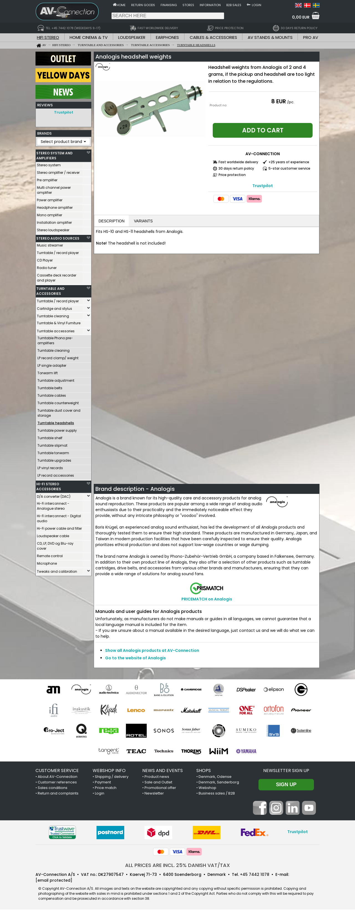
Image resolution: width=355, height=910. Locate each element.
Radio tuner (47, 266)
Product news (156, 777)
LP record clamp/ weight (57, 356)
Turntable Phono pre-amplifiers (55, 339)
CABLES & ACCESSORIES (213, 37)
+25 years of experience (288, 162)
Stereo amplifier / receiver (58, 171)
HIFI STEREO (48, 37)
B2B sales (233, 5)
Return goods (143, 5)
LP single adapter (51, 364)
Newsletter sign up (286, 771)
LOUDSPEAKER (131, 37)
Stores (188, 5)
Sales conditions (52, 788)
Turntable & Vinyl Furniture (58, 321)
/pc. (290, 102)
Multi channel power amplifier (54, 188)
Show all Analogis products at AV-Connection (152, 651)
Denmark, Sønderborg (219, 782)
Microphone (47, 562)
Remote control (50, 554)
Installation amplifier (54, 221)
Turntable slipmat (52, 444)
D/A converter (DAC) (53, 495)
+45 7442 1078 (254, 875)
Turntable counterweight (58, 401)
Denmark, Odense (215, 777)
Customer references (57, 782)
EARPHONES (167, 37)
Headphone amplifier (55, 206)
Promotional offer (160, 788)
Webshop (207, 788)
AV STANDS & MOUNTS (270, 37)
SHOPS (203, 771)
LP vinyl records (50, 466)
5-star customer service (289, 168)
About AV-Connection (57, 777)
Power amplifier (49, 198)
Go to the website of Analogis (135, 658)
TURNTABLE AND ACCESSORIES (50, 290)
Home (121, 5)
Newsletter (154, 793)
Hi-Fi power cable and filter (59, 527)
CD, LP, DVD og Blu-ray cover (55, 544)
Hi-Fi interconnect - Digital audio (59, 517)
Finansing (169, 5)
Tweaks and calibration (57, 570)
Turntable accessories (56, 329)
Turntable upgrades (54, 459)
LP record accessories (55, 474)
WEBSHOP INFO (109, 771)
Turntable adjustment (55, 379)
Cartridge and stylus (54, 307)
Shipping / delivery (111, 777)
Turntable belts (49, 386)
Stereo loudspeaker (53, 228)
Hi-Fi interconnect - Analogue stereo (53, 504)
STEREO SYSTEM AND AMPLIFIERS (54, 154)
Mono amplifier (49, 213)
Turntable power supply (57, 429)
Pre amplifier (47, 178)
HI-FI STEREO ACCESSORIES (48, 485)
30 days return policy (236, 168)
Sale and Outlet (158, 782)
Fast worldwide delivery (238, 162)
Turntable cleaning (53, 314)
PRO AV (310, 37)
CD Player (45, 259)
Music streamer (50, 244)
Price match (105, 788)
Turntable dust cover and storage (58, 411)
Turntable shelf (49, 436)
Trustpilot (63, 112)
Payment (103, 782)
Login (256, 5)
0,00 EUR (301, 17)
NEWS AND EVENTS (162, 771)
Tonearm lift (47, 371)
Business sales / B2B (217, 793)
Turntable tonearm (53, 451)
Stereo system (49, 163)
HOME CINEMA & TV (89, 37)
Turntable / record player (58, 251)
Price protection (232, 174)
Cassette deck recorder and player (56, 276)
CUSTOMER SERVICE (57, 771)
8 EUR (278, 101)
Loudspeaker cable (53, 534)
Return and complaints (58, 793)
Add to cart (262, 130)
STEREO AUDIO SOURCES (57, 237)
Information (210, 5)
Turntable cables (51, 394)
